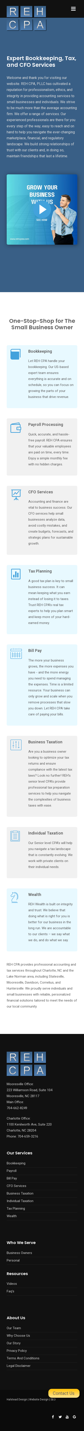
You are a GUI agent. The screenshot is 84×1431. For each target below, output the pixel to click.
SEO (53, 1399)
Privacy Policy (17, 1351)
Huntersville (15, 988)
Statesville (56, 976)
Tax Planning (40, 571)
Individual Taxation (45, 833)
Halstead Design (17, 1399)
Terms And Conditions (23, 1358)
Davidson (31, 982)
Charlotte (49, 970)
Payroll (11, 1171)
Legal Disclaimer (19, 1366)
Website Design (39, 1399)
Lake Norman (16, 976)
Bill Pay (35, 650)
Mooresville (15, 982)
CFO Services (40, 492)
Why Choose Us (18, 1336)
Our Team (14, 1328)
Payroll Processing (45, 424)
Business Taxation (45, 742)
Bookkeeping (40, 351)
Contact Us (63, 1393)
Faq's (10, 1291)
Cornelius (47, 982)
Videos (12, 1284)
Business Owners (19, 1253)
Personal (13, 1260)
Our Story (13, 1343)
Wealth (34, 894)
